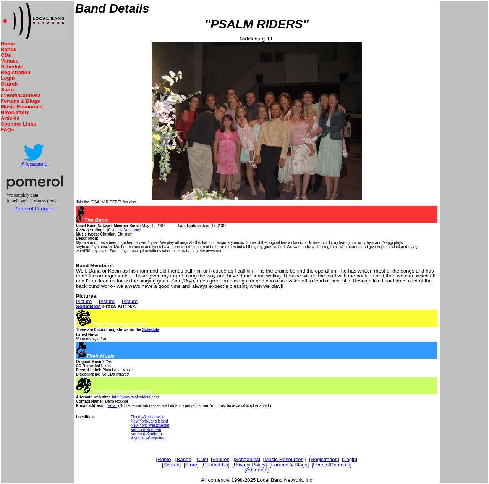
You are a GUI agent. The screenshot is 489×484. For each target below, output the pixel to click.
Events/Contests (20, 95)
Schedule (12, 66)
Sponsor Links (18, 124)
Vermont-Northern (146, 430)
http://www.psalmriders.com (135, 397)
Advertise (256, 470)
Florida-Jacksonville (147, 417)
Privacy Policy (250, 465)
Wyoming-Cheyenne (148, 438)
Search (9, 84)
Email (112, 405)
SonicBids (88, 306)
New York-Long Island (149, 421)
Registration (16, 72)
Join (79, 202)
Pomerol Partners (34, 208)
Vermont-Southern (146, 434)
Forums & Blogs (20, 101)
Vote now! (132, 230)
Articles (10, 118)
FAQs (7, 129)
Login (8, 78)
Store (7, 89)
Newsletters (15, 112)
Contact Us (215, 465)
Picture (84, 301)
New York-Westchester (150, 425)
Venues (10, 61)
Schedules (247, 459)
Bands (8, 49)
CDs (6, 55)
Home (8, 44)
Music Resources (22, 107)
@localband (34, 164)
